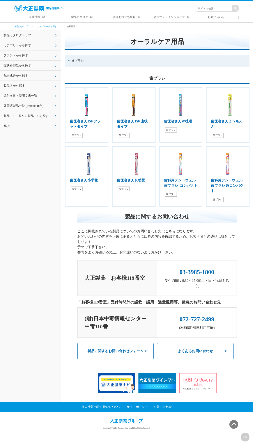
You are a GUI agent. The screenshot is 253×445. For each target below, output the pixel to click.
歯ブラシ (77, 60)
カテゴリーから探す (17, 45)
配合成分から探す (16, 75)
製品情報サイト (39, 8)
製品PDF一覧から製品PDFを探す (26, 116)
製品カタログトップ (17, 35)
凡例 (7, 126)
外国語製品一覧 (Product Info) (23, 106)
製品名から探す (14, 85)
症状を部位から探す (17, 65)
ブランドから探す (16, 55)
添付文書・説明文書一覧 (20, 95)
